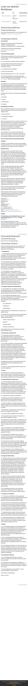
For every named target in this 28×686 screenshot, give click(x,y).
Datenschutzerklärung (10, 683)
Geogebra (3, 219)
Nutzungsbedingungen (17, 683)
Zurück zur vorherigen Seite (21, 4)
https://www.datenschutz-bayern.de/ (12, 211)
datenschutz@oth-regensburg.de (8, 50)
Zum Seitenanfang (22, 234)
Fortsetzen (14, 684)
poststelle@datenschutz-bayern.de (11, 209)
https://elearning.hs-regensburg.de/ (12, 33)
